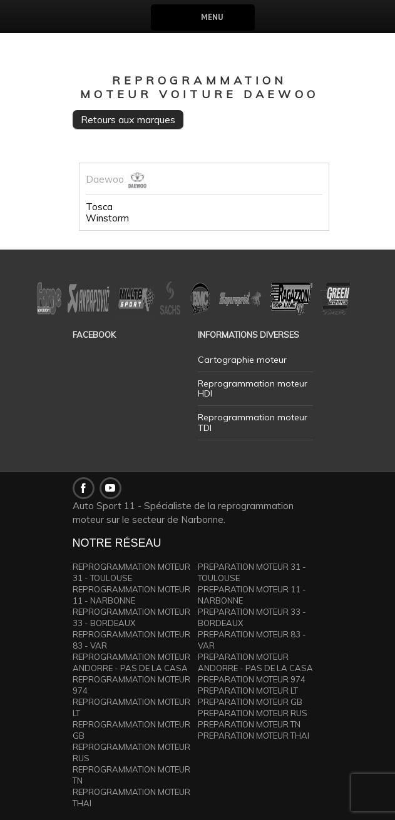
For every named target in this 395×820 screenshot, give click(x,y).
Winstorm (107, 218)
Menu (212, 17)
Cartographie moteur (242, 359)
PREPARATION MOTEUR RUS (252, 713)
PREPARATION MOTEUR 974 (251, 679)
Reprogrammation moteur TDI (252, 422)
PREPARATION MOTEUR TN (249, 724)
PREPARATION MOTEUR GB (250, 702)
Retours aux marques (128, 119)
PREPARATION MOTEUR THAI (253, 736)
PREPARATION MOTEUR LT (248, 691)
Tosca (99, 207)
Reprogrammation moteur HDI (252, 389)
